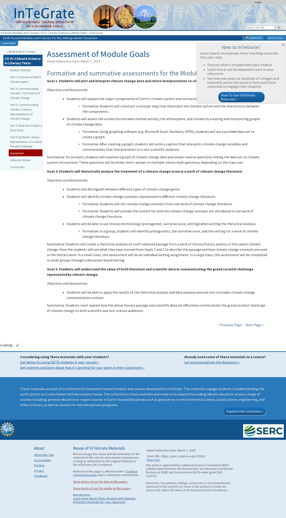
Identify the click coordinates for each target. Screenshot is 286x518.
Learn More (9, 43)
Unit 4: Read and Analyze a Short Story (26, 128)
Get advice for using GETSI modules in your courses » (59, 362)
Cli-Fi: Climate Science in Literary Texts (63, 33)
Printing (39, 465)
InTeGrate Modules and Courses (19, 33)
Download (253, 38)
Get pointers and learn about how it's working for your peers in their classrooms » (82, 367)
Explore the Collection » (244, 411)
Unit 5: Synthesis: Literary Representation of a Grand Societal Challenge (26, 141)
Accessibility (42, 460)
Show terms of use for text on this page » (100, 482)
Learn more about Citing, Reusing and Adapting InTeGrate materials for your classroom (104, 500)
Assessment (17, 153)
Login (258, 2)
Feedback (41, 476)
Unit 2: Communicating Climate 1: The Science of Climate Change (25, 93)
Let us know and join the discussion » (212, 362)
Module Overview (20, 70)
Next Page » (254, 325)
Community (17, 167)
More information (81, 494)
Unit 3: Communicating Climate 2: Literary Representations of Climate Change (24, 111)
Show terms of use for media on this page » (102, 488)
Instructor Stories (20, 160)
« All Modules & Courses (20, 51)
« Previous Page (230, 325)
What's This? (153, 460)
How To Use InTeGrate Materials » (238, 97)
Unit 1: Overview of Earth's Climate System (25, 79)
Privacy (39, 471)
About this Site (44, 455)
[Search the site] (261, 27)
